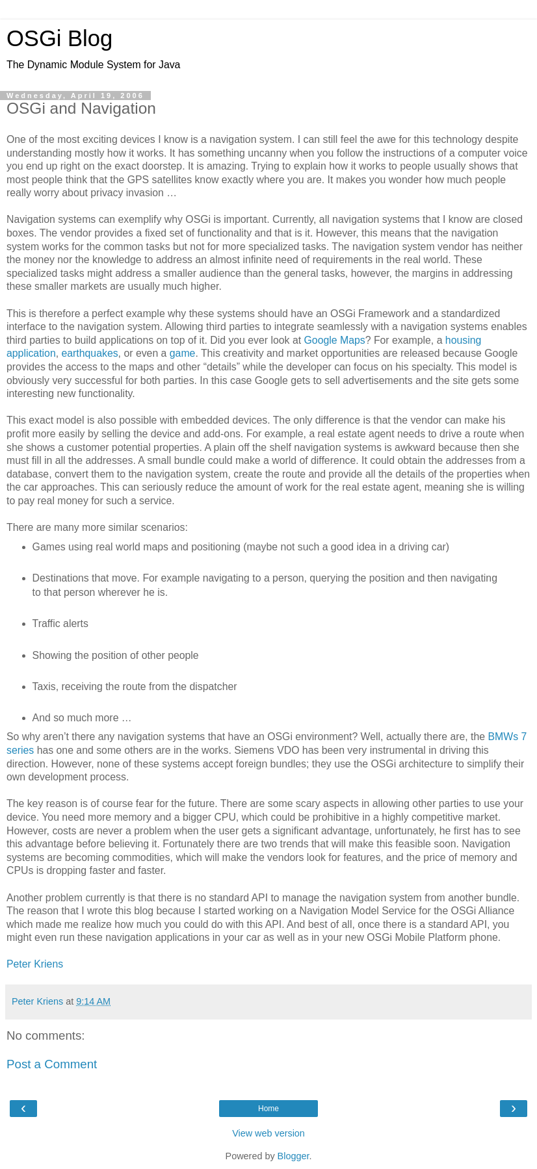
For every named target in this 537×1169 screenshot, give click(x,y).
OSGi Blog (59, 38)
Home (268, 1108)
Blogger (293, 1156)
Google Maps (334, 340)
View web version (268, 1133)
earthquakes (89, 353)
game (183, 353)
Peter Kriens (35, 964)
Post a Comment (52, 1064)
